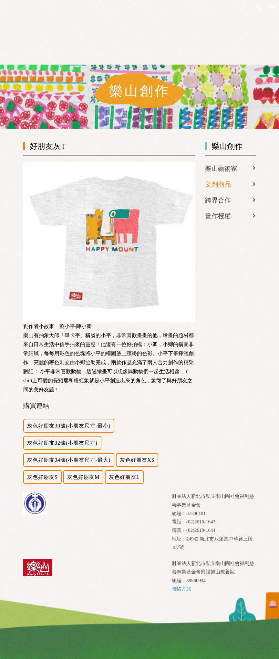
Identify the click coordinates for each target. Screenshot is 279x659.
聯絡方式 (181, 589)
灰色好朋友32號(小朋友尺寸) (62, 443)
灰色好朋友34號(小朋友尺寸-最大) (68, 460)
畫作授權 (218, 216)
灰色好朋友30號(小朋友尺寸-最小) (68, 425)
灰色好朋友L (124, 477)
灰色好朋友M (83, 477)
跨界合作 (218, 200)
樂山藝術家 (221, 168)
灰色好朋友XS (137, 460)
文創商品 (218, 184)
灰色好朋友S (42, 477)
